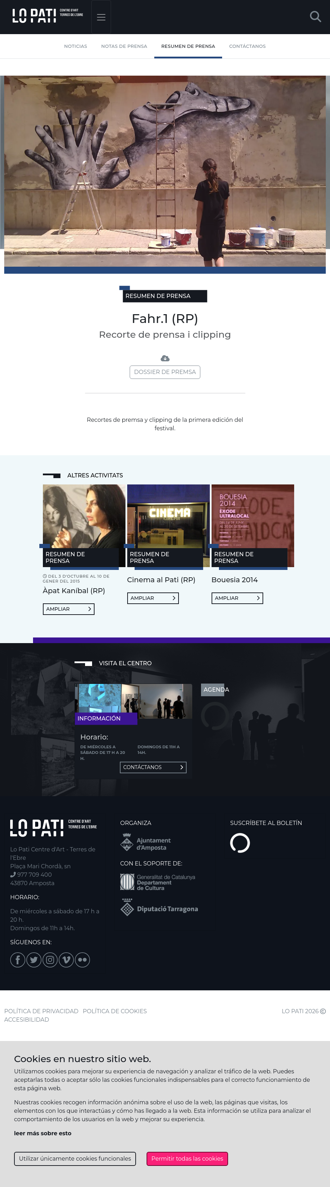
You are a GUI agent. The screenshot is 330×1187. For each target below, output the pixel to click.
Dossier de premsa (165, 372)
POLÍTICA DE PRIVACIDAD (41, 1011)
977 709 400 (31, 874)
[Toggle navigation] (101, 17)
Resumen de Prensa (188, 46)
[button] (315, 17)
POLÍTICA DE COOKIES (115, 1011)
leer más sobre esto (42, 1133)
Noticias (75, 46)
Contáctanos (247, 46)
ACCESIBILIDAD (26, 1019)
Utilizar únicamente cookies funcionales (75, 1158)
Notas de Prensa (124, 46)
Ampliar (68, 609)
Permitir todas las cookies (187, 1158)
